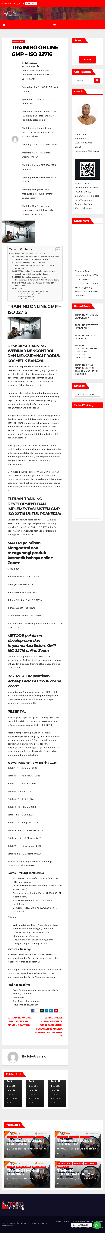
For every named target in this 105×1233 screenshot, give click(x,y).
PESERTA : (19, 289)
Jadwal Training (78, 1221)
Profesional (63, 1167)
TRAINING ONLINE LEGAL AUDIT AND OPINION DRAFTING (19, 1021)
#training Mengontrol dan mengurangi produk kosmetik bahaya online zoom (37, 210)
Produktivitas (90, 1163)
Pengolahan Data (23, 1167)
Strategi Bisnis (39, 1167)
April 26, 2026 (67, 1179)
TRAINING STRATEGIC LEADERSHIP (24, 1142)
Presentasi (78, 1163)
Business (11, 1167)
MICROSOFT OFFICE (65, 1163)
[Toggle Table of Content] (56, 249)
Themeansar (7, 1226)
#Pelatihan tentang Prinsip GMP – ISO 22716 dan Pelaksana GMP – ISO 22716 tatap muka (40, 115)
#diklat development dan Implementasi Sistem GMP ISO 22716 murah (38, 74)
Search (78, 40)
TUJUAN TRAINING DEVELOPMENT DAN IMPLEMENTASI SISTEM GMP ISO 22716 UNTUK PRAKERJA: (35, 265)
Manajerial (85, 1137)
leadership (12, 1137)
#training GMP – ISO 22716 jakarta (40, 144)
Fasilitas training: (28, 299)
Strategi (39, 1137)
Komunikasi (62, 1137)
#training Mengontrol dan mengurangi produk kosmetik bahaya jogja (37, 193)
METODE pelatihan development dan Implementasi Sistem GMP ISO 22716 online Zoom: (37, 278)
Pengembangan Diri (26, 1137)
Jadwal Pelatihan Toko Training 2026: (35, 291)
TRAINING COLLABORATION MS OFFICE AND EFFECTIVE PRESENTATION (86, 351)
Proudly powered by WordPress (16, 1223)
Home (58, 1221)
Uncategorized (18, 41)
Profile (86, 1227)
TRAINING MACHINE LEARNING (23, 1172)
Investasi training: (28, 296)
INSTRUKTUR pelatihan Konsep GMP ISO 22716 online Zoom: (35, 284)
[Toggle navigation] (54, 24)
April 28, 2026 (67, 1149)
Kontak (90, 1221)
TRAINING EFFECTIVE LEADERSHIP (74, 1142)
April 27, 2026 (16, 1179)
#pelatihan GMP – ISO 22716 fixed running (40, 89)
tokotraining (31, 63)
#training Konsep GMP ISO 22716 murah (39, 179)
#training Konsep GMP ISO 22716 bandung (39, 167)
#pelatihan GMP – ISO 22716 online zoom (37, 101)
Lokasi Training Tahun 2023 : (32, 294)
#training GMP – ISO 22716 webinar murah (36, 154)
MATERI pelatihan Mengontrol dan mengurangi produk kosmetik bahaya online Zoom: (35, 272)
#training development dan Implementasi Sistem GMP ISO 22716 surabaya (38, 132)
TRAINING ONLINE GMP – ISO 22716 (28, 253)
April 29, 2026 (16, 1149)
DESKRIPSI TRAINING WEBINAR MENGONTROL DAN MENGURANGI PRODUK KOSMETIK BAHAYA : (37, 258)
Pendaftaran (76, 1227)
